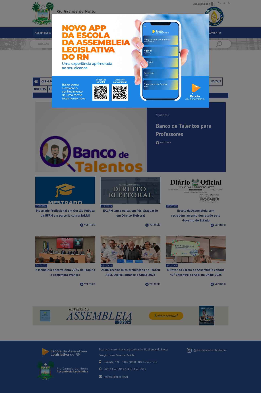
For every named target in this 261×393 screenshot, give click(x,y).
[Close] (207, 11)
